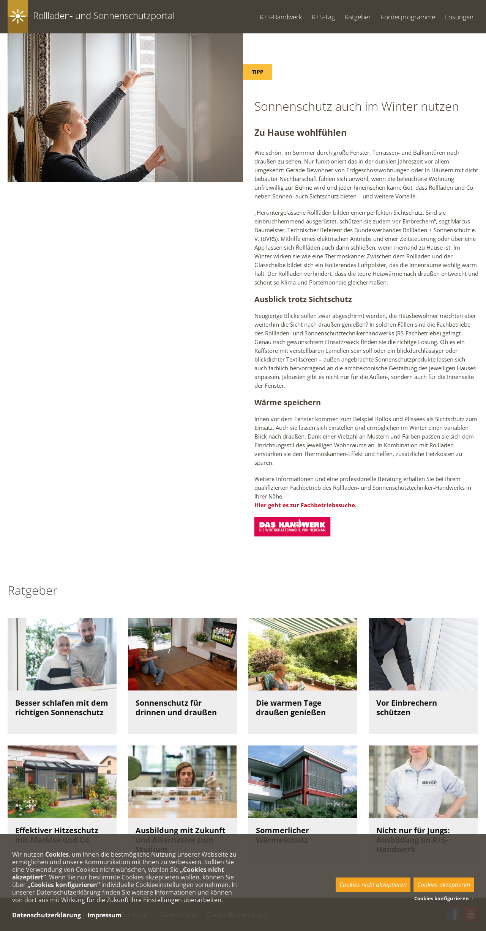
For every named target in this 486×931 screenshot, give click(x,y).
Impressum (104, 915)
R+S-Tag (323, 17)
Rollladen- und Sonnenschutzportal (104, 15)
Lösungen (459, 17)
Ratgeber (358, 17)
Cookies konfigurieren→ (444, 898)
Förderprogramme (408, 17)
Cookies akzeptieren (443, 885)
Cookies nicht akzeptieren (373, 885)
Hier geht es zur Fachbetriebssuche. (305, 505)
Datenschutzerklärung (46, 915)
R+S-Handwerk (281, 17)
